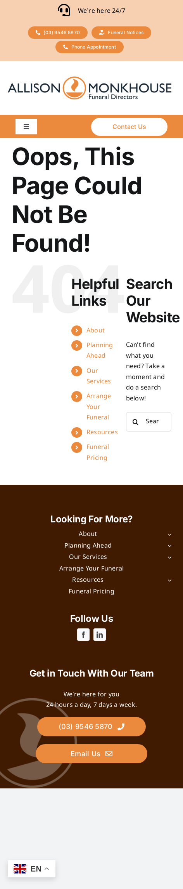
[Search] (135, 421)
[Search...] (148, 421)
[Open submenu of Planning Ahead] (167, 546)
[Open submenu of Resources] (167, 580)
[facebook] (83, 634)
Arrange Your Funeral (98, 406)
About (95, 331)
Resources (102, 432)
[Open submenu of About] (167, 534)
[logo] (89, 79)
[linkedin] (99, 634)
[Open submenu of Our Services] (167, 557)
